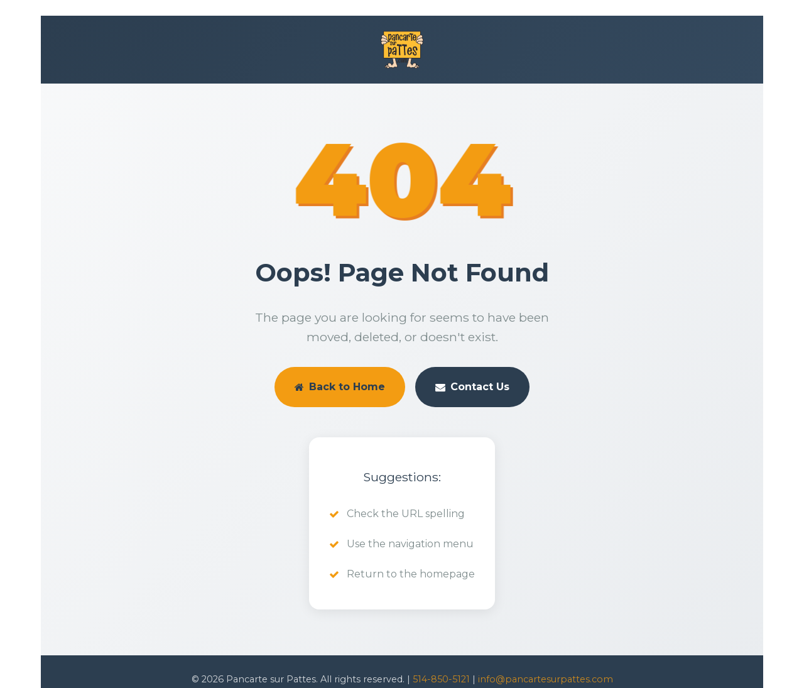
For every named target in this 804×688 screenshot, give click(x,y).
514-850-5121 (441, 679)
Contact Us (472, 387)
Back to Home (340, 387)
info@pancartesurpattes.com (545, 679)
